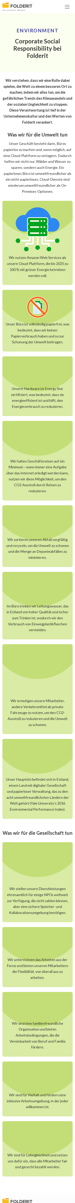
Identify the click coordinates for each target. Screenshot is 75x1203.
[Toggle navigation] (67, 7)
